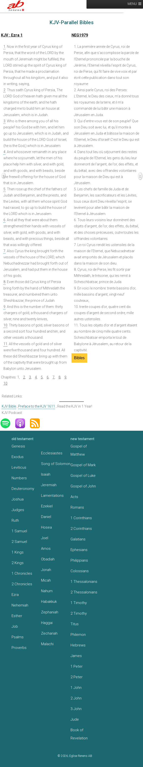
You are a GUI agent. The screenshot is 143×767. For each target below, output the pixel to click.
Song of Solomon (55, 464)
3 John (76, 709)
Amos (46, 548)
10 (5, 325)
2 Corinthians (81, 528)
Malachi (47, 644)
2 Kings (18, 563)
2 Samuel (19, 541)
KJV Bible (9, 406)
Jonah (46, 570)
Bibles (79, 358)
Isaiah (45, 474)
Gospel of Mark (83, 465)
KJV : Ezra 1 (12, 35)
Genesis (18, 446)
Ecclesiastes (51, 453)
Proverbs (19, 647)
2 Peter (77, 677)
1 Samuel (19, 531)
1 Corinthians (81, 518)
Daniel (46, 517)
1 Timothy (79, 603)
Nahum (47, 591)
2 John (76, 698)
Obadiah (48, 559)
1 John (76, 687)
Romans (77, 507)
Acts (74, 497)
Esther (17, 616)
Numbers (19, 478)
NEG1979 (80, 35)
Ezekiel (47, 506)
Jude (75, 719)
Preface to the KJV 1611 (36, 406)
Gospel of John (83, 486)
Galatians (78, 539)
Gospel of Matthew (79, 450)
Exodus (18, 457)
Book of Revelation (79, 734)
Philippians (79, 560)
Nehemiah (20, 605)
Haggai (47, 623)
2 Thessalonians (84, 592)
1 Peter (77, 666)
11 (5, 344)
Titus (75, 624)
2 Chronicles (22, 584)
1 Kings (18, 552)
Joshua (18, 499)
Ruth (15, 520)
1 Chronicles (22, 573)
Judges (18, 510)
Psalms (18, 637)
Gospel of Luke (83, 475)
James (76, 656)
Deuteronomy (23, 488)
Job (15, 626)
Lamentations (52, 495)
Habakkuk (49, 601)
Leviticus (19, 467)
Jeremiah (49, 485)
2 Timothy (79, 613)
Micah (46, 580)
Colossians (80, 571)
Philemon (78, 634)
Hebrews (78, 645)
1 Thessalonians (84, 581)
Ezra (15, 594)
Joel (44, 538)
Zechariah (49, 633)
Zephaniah (49, 612)
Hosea (46, 527)
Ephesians (79, 550)
